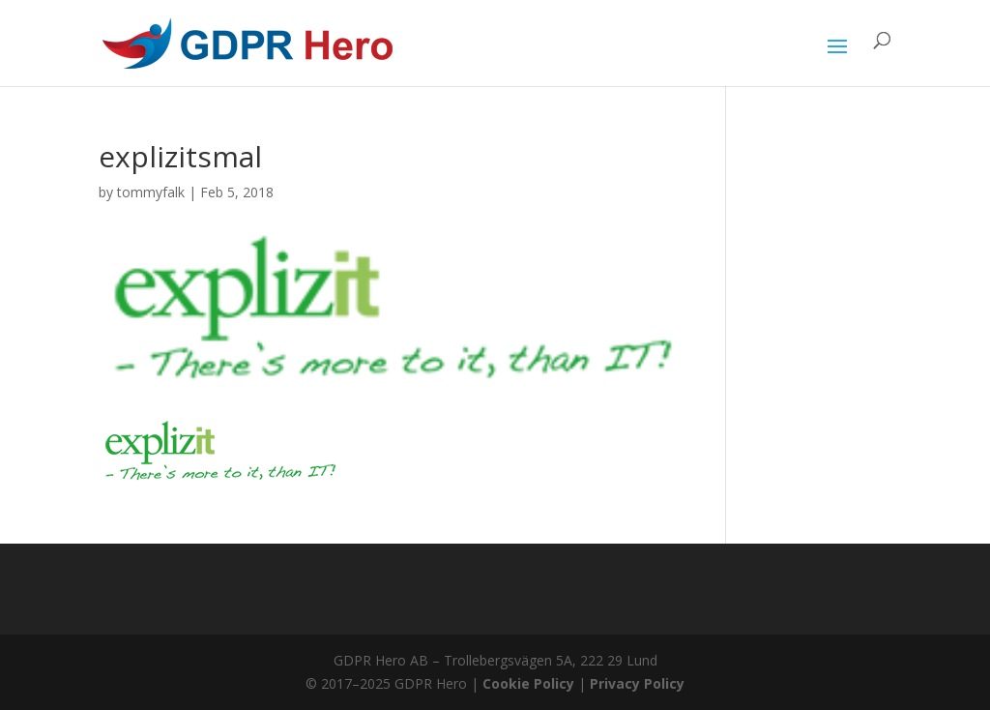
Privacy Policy (637, 683)
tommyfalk (151, 192)
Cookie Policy (528, 683)
